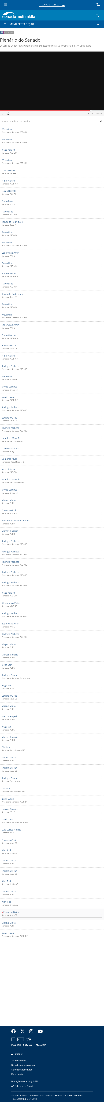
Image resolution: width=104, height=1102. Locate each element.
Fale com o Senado (22, 1086)
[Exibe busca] (97, 15)
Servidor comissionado (23, 1065)
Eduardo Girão (9, 345)
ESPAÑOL (28, 1045)
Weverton (7, 129)
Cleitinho (6, 747)
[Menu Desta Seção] (52, 24)
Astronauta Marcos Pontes (16, 520)
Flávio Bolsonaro (10, 448)
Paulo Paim (7, 201)
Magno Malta (9, 500)
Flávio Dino (7, 211)
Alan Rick (6, 850)
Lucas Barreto (9, 170)
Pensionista (17, 1074)
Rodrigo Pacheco (10, 366)
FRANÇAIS (41, 1045)
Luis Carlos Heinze (11, 829)
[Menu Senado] (6, 5)
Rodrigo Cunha (10, 675)
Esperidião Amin (10, 252)
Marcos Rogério (10, 530)
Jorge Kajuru (8, 149)
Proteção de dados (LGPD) (24, 1081)
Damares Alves (9, 458)
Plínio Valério (8, 180)
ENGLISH (16, 1045)
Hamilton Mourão (11, 438)
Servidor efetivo (19, 1060)
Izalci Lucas (8, 397)
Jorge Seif (7, 664)
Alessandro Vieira (11, 603)
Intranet (16, 1054)
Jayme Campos (9, 386)
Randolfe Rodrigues (12, 221)
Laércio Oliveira (10, 809)
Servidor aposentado (21, 1069)
